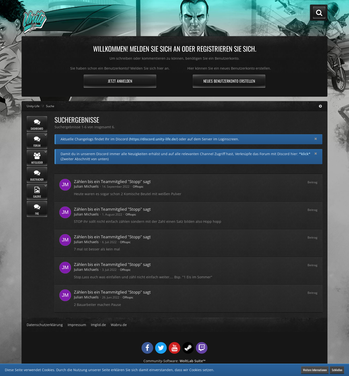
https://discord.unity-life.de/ (153, 139)
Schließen (337, 370)
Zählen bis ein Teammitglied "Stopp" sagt (112, 181)
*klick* (304, 154)
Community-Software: (174, 361)
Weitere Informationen (315, 370)
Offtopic (138, 186)
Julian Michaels (86, 186)
